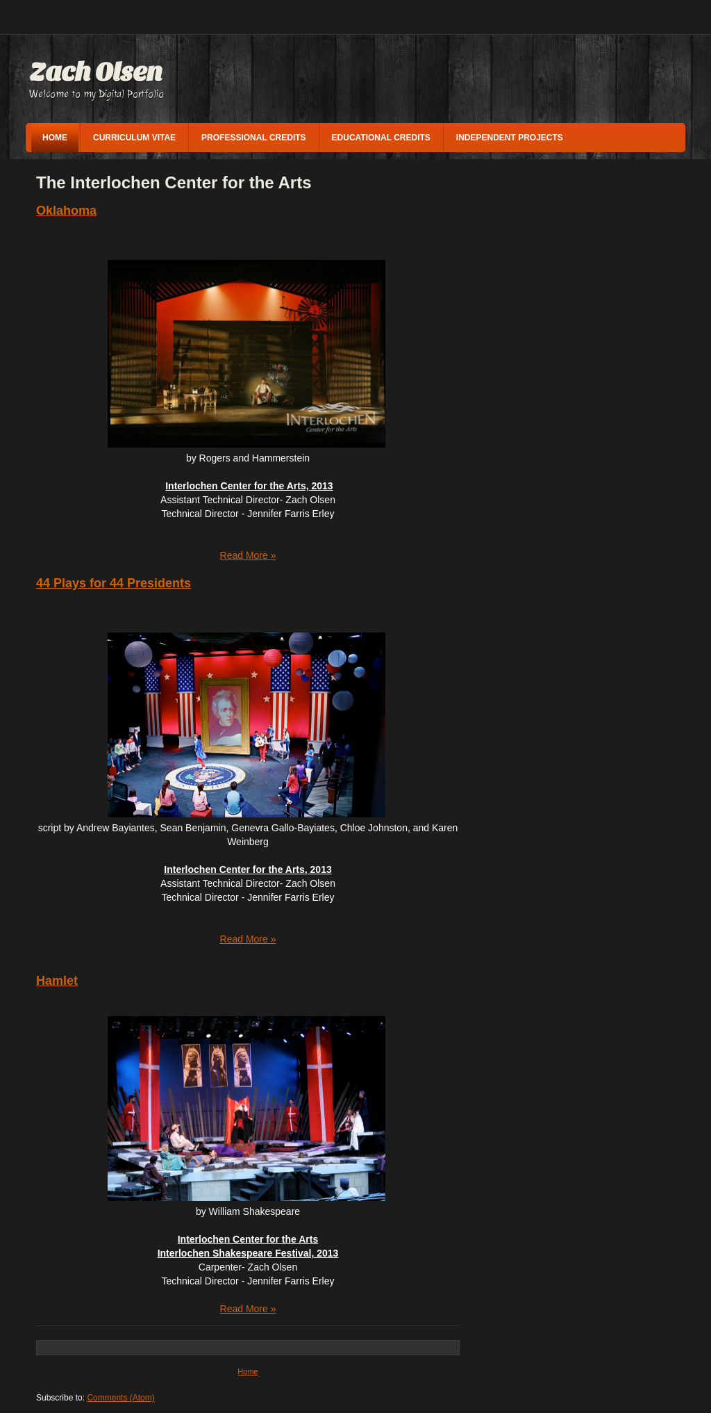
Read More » (248, 555)
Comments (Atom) (120, 1398)
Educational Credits (381, 137)
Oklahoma (66, 211)
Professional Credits (253, 137)
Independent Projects (509, 137)
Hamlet (57, 981)
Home (54, 137)
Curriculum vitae (134, 137)
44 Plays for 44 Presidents (113, 583)
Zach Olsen (95, 72)
